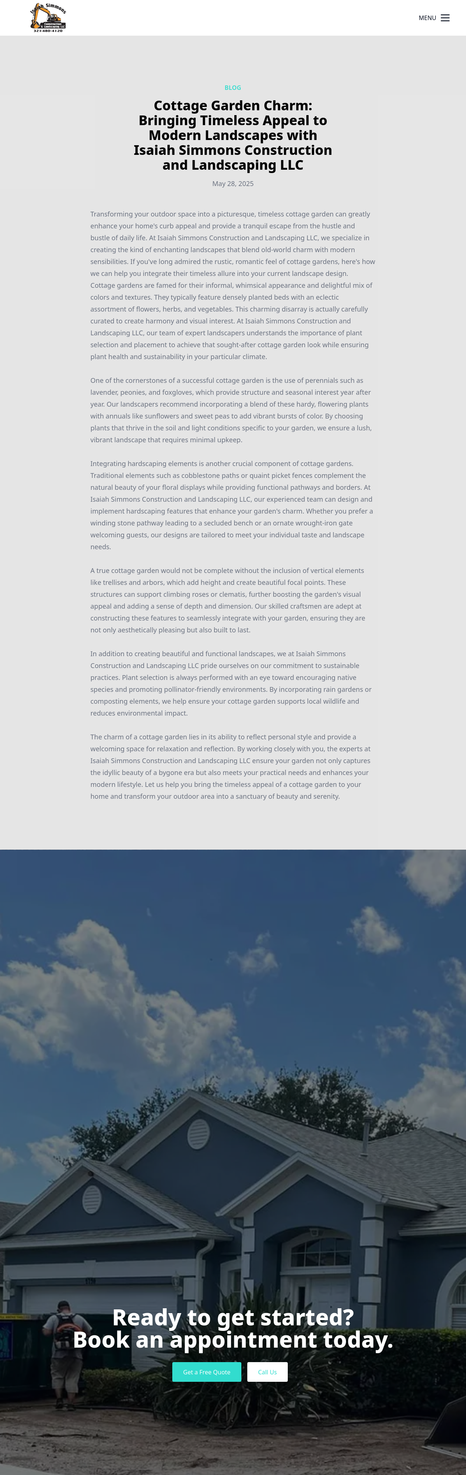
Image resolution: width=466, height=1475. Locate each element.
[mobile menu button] (445, 18)
